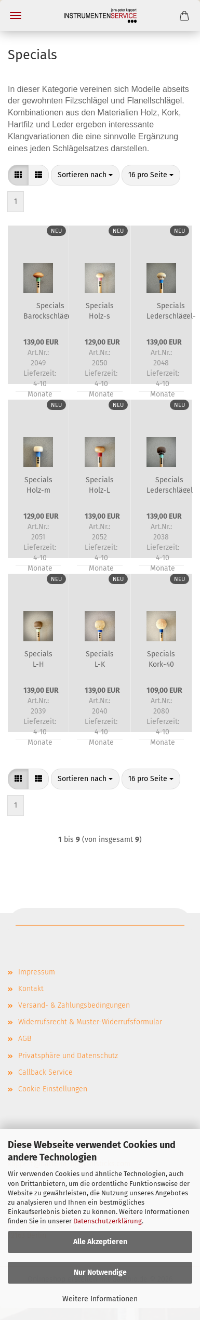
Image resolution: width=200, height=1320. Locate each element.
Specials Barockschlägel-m (50, 310)
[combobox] (85, 175)
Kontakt (31, 988)
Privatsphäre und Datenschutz (68, 1055)
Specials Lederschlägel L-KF (169, 484)
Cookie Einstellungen (52, 1089)
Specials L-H (38, 658)
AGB (24, 1038)
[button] (18, 175)
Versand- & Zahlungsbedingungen (74, 1005)
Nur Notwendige (100, 1272)
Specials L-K (100, 658)
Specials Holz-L (100, 484)
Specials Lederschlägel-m (171, 310)
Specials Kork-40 (161, 658)
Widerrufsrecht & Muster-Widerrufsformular (90, 1022)
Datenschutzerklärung (107, 1221)
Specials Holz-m (38, 484)
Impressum (36, 972)
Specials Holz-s (100, 310)
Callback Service (45, 1072)
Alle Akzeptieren (100, 1241)
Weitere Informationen (100, 1299)
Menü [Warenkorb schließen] (15, 15)
